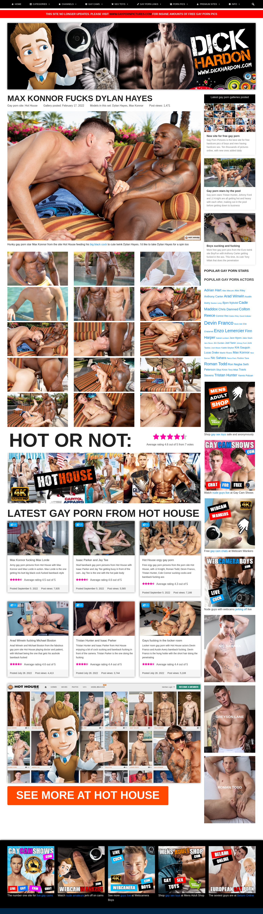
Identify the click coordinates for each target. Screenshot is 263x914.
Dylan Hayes (119, 105)
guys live (125, 895)
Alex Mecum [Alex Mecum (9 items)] (228, 290)
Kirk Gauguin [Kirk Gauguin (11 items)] (242, 347)
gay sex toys (218, 434)
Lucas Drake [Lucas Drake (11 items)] (211, 352)
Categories (41, 4)
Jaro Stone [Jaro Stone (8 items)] (208, 343)
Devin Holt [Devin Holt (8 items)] (238, 324)
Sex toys (122, 4)
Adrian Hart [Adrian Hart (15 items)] (212, 290)
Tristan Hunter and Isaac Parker (96, 640)
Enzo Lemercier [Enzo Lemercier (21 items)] (229, 330)
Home (18, 4)
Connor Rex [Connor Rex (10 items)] (222, 316)
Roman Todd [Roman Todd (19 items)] (215, 364)
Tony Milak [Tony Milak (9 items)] (233, 370)
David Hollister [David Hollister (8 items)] (245, 316)
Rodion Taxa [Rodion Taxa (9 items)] (243, 358)
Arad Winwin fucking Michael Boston (33, 640)
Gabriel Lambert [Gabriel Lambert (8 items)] (222, 338)
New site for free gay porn (223, 136)
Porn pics (180, 4)
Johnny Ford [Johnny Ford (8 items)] (242, 343)
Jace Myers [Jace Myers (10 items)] (235, 338)
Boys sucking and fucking (223, 245)
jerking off (241, 609)
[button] (253, 4)
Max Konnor (136, 105)
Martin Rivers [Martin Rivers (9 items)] (226, 353)
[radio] (156, 437)
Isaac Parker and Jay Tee (92, 560)
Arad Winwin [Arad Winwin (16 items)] (234, 296)
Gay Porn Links (151, 4)
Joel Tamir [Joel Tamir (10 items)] (230, 343)
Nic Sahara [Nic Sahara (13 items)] (218, 358)
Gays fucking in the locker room (162, 640)
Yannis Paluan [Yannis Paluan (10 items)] (245, 375)
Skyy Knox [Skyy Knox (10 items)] (221, 369)
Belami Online (245, 895)
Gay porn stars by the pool (224, 191)
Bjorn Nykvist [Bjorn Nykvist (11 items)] (230, 302)
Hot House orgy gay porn (158, 560)
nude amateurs (75, 895)
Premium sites (210, 4)
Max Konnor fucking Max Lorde (29, 560)
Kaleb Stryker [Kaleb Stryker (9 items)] (227, 348)
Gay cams (95, 4)
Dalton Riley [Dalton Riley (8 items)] (234, 316)
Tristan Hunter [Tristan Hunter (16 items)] (225, 375)
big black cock (98, 244)
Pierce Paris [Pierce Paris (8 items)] (231, 358)
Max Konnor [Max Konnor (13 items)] (241, 352)
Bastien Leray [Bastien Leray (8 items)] (216, 303)
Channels (69, 4)
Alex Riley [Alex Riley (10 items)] (239, 290)
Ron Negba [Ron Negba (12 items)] (235, 364)
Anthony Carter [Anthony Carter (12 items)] (213, 296)
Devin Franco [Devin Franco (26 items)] (218, 323)
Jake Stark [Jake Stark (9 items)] (247, 338)
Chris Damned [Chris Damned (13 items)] (228, 309)
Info (236, 4)
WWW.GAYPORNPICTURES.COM (130, 14)
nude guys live (220, 492)
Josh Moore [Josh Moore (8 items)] (216, 348)
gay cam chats (219, 551)
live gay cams (45, 895)
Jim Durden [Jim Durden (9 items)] (219, 343)
